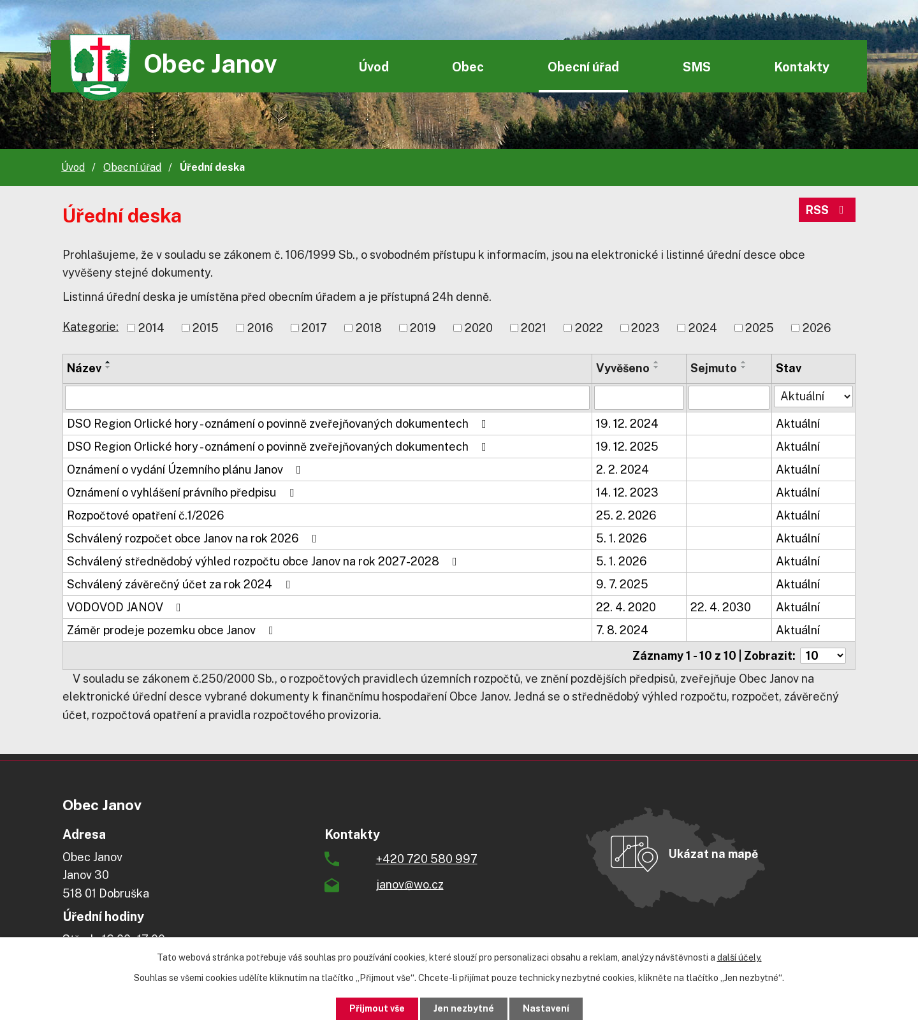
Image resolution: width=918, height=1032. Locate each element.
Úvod (373, 66)
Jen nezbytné (463, 1008)
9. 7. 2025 (622, 584)
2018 (369, 328)
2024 (702, 328)
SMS (697, 66)
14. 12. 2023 (627, 492)
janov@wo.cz (410, 884)
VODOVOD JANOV (126, 607)
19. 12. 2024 (627, 423)
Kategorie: (90, 326)
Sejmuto (713, 368)
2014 (151, 328)
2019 (423, 328)
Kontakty (801, 66)
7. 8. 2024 (622, 630)
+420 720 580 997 (426, 859)
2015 (206, 328)
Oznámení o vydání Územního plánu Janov (186, 469)
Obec (468, 66)
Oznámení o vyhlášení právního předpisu (183, 492)
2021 (533, 328)
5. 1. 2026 (621, 538)
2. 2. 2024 (622, 469)
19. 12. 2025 (627, 446)
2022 (589, 328)
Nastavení (546, 1008)
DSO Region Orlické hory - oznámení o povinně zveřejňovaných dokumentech (279, 423)
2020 (479, 328)
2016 (260, 328)
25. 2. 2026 (626, 515)
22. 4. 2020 (626, 607)
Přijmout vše (377, 1008)
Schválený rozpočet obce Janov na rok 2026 (194, 538)
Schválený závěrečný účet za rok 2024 (181, 584)
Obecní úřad (583, 66)
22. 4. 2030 (720, 607)
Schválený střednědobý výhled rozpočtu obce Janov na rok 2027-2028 (264, 561)
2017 (314, 328)
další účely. (739, 957)
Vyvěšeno (623, 368)
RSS (827, 210)
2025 (759, 328)
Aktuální (798, 423)
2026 (817, 328)
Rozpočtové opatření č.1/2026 (145, 515)
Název (84, 368)
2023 (645, 328)
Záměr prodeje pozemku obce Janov (173, 630)
